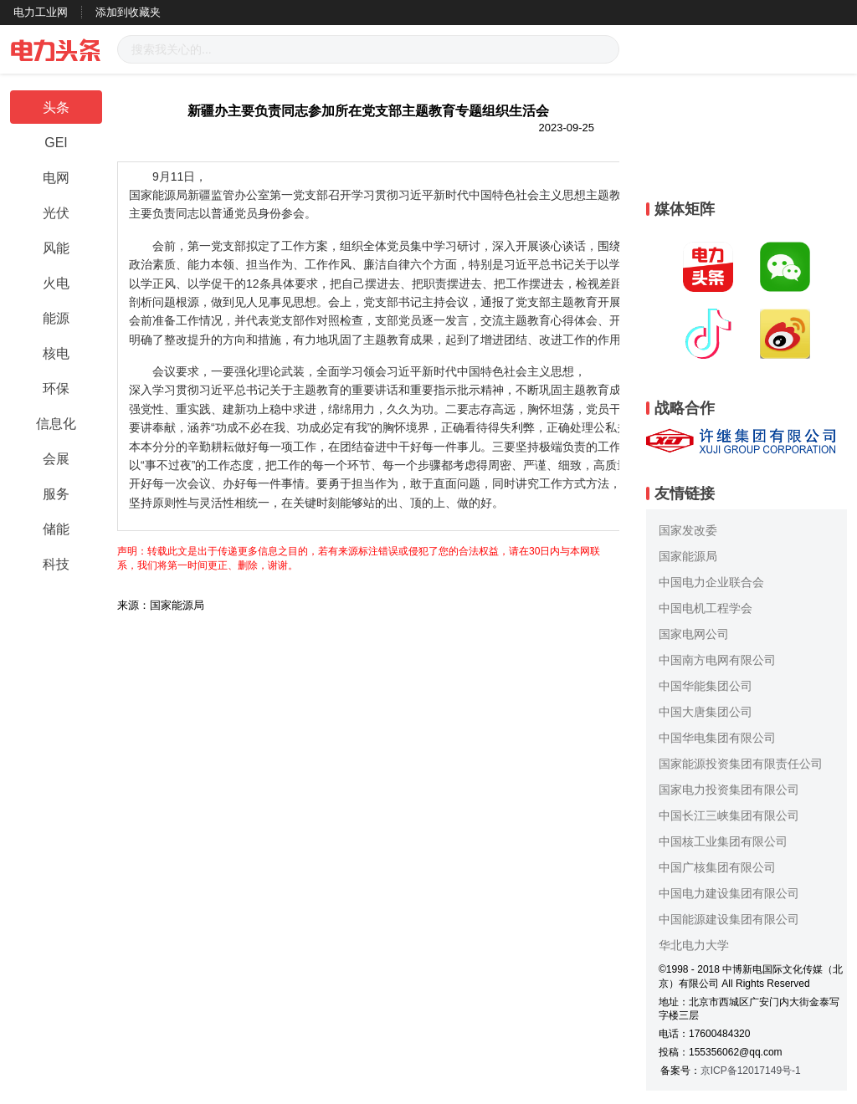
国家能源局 (688, 556)
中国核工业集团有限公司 (723, 841)
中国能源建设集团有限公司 (729, 919)
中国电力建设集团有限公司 (729, 893)
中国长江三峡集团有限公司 (729, 815)
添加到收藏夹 (128, 12)
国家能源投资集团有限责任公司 (741, 763)
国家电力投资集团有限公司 (729, 789)
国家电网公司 (694, 634)
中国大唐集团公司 (705, 711)
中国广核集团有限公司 (717, 867)
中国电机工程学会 (705, 608)
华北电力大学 (694, 945)
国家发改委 (688, 530)
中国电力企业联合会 (711, 582)
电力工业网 (40, 12)
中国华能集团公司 (705, 686)
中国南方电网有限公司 (717, 660)
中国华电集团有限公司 (717, 737)
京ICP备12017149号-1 (750, 1070)
